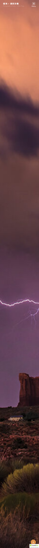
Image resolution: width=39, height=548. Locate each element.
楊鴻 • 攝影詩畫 (11, 3)
